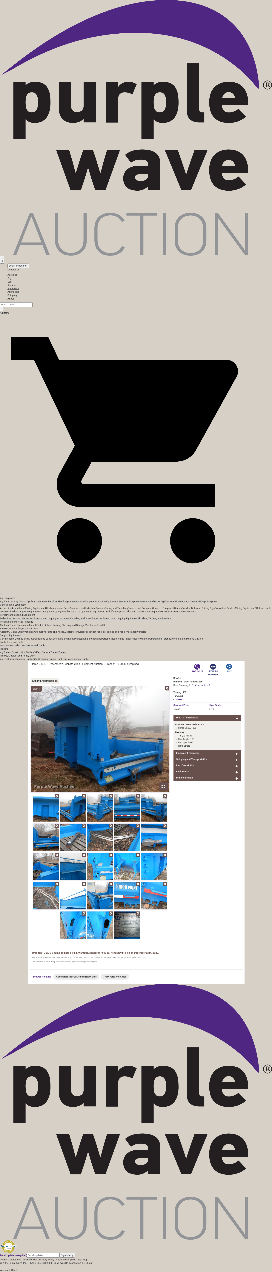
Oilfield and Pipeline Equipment (24, 611)
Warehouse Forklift (95, 625)
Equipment (13, 288)
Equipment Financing (187, 753)
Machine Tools (8, 645)
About (10, 298)
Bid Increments (184, 777)
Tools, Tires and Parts (11, 642)
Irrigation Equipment (107, 601)
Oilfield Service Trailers (46, 652)
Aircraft (4, 631)
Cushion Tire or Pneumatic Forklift (18, 625)
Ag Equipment (7, 598)
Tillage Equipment (208, 601)
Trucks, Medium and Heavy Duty (17, 655)
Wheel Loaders (188, 611)
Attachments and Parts (57, 608)
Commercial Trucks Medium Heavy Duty (76, 976)
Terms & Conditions (10, 1259)
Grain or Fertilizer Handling (53, 601)
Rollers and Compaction (77, 611)
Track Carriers (172, 611)
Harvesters (74, 601)
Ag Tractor (21, 601)
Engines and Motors (25, 638)
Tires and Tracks (37, 645)
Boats (68, 631)
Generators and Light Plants (66, 638)
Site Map (82, 1259)
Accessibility (63, 1259)
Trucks (85, 659)
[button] (136, 585)
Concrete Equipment (163, 608)
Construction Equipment (13, 604)
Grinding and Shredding (83, 618)
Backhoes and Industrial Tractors (87, 608)
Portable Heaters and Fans (115, 638)
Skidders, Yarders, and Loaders (154, 618)
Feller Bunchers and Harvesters (17, 618)
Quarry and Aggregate (52, 611)
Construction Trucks (22, 659)
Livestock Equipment (129, 601)
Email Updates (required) (13, 1255)
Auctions (12, 274)
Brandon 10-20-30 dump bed (122, 663)
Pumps (152, 638)
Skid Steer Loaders (134, 611)
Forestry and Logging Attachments (52, 618)
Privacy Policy (46, 1259)
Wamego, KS (179, 692)
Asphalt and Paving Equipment (28, 608)
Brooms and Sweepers (140, 608)
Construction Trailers (23, 652)
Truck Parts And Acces (114, 976)
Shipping (12, 295)
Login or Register (18, 265)
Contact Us (13, 269)
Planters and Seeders (187, 601)
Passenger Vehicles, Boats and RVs (19, 628)
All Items (5, 312)
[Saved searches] (2, 260)
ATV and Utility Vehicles (20, 631)
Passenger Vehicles (94, 631)
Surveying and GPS (154, 611)
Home (34, 663)
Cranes (178, 608)
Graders (231, 608)
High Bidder (215, 705)
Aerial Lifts (6, 608)
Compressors (7, 638)
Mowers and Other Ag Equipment (158, 601)
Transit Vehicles (137, 631)
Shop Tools (22, 645)
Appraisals (13, 291)
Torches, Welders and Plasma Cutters (182, 638)
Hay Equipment (88, 601)
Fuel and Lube (43, 638)
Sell (9, 281)
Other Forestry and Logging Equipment (117, 618)
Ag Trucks (5, 659)
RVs (127, 631)
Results (11, 285)
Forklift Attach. (45, 625)
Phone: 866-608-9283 (40, 1263)
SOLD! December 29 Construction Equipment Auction (72, 663)
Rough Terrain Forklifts (102, 611)
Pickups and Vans (115, 631)
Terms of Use (30, 1259)
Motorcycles (77, 631)
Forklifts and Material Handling (16, 621)
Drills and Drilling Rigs (203, 608)
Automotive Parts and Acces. (49, 631)
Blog (73, 1259)
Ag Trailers (6, 652)
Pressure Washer (139, 638)
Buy (9, 278)
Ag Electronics (8, 601)
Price (181, 705)
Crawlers (186, 608)
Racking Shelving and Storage (69, 625)
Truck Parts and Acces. (68, 659)
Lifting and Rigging (91, 638)
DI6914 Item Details (187, 717)
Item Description (185, 765)
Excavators (220, 608)
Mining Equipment (245, 608)
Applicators (33, 601)
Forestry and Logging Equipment (17, 614)
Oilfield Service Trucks (44, 659)
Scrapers (119, 611)
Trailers (4, 648)
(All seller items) (202, 685)
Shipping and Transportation (192, 759)
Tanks (159, 638)
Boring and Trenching (116, 608)
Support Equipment (10, 635)
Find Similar (182, 771)
